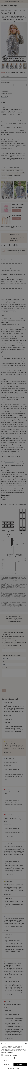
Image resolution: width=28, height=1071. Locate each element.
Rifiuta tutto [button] (7, 1064)
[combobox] (26, 1043)
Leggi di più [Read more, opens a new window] (11, 1052)
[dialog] (14, 1056)
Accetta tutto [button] (20, 1064)
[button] (14, 1068)
